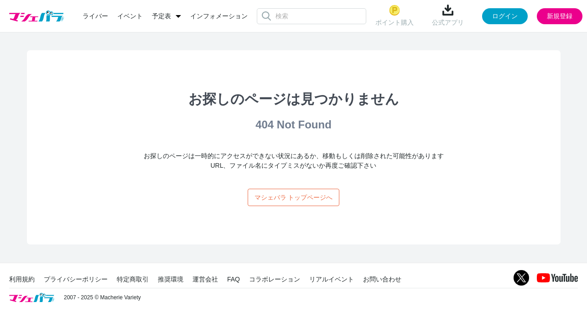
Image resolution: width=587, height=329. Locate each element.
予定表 (161, 16)
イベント (130, 16)
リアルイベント (331, 279)
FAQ (233, 279)
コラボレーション (274, 279)
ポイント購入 (394, 15)
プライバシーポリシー (76, 279)
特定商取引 (133, 279)
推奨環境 (170, 279)
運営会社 (205, 279)
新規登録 (559, 16)
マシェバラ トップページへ (294, 197)
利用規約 (22, 279)
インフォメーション (219, 16)
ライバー (95, 16)
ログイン (505, 16)
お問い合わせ (382, 279)
